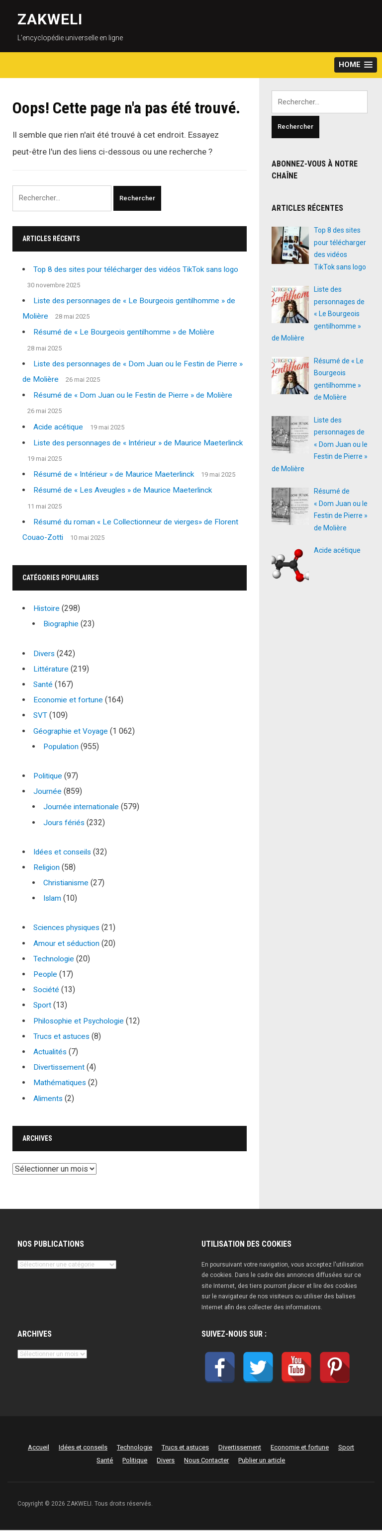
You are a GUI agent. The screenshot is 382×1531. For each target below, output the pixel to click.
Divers (44, 654)
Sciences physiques (68, 928)
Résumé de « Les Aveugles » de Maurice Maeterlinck (126, 491)
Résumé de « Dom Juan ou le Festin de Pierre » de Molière (136, 396)
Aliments (48, 1099)
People (46, 975)
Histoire (47, 609)
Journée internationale (81, 807)
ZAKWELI (50, 19)
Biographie (62, 624)
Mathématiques (60, 1083)
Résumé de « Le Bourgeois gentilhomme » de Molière (127, 333)
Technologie (54, 959)
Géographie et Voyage (71, 731)
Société (46, 990)
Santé (43, 685)
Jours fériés (64, 823)
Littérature (51, 669)
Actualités (50, 1052)
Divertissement (60, 1068)
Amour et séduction (67, 943)
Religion (47, 868)
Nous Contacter (206, 1461)
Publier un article (261, 1461)
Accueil (38, 1448)
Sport (42, 1006)
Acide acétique (59, 427)
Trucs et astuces (62, 1036)
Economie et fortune (68, 700)
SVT (40, 716)
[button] (355, 65)
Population (62, 747)
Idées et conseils (64, 852)
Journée (47, 792)
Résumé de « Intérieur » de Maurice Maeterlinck (116, 475)
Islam (53, 899)
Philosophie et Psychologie (81, 1021)
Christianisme (67, 883)
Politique (49, 776)
